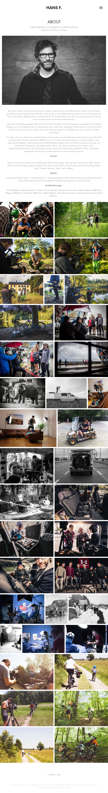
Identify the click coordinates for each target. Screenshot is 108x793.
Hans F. (54, 7)
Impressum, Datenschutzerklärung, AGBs (54, 787)
